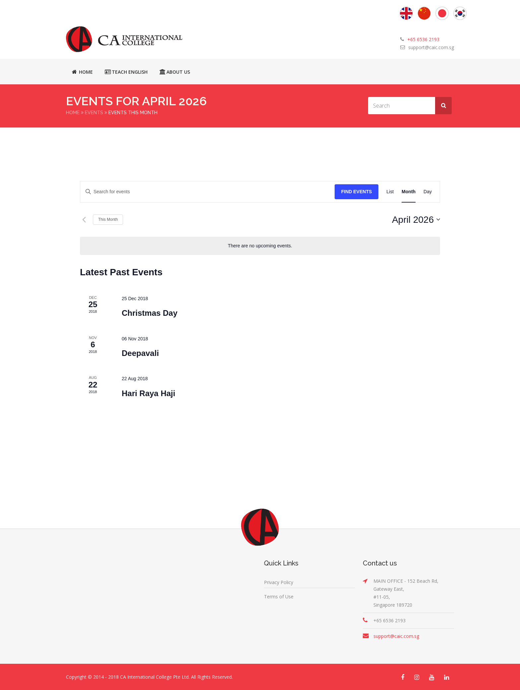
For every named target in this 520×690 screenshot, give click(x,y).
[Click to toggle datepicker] (416, 219)
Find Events (356, 191)
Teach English (126, 71)
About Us (175, 71)
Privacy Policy (278, 582)
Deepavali (140, 352)
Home (82, 71)
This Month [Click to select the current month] (108, 219)
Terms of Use (278, 596)
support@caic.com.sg (431, 47)
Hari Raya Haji (148, 392)
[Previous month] (84, 219)
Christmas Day (149, 312)
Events (94, 112)
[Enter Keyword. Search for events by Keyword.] (207, 191)
